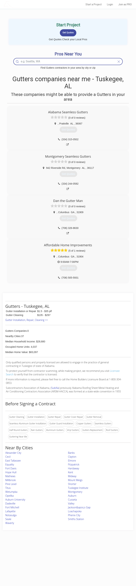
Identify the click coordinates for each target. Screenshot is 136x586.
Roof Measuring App (59, 560)
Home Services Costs (25, 553)
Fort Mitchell (12, 507)
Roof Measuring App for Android (65, 568)
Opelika (9, 495)
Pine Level (10, 484)
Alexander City (13, 452)
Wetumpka (11, 491)
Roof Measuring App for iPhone (65, 564)
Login (110, 4)
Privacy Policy (102, 557)
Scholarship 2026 (104, 553)
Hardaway (73, 468)
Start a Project (94, 4)
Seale (8, 519)
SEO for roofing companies (108, 568)
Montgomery (75, 491)
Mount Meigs (75, 480)
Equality (9, 464)
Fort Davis (10, 468)
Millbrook (10, 480)
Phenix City (74, 515)
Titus (8, 488)
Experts (53, 557)
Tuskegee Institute (78, 488)
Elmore (72, 460)
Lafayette (10, 511)
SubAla (55, 388)
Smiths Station (76, 519)
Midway (72, 476)
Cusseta (72, 499)
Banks (71, 452)
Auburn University (15, 499)
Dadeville (10, 503)
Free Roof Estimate (23, 564)
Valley (71, 503)
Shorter (72, 484)
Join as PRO (125, 4)
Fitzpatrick (73, 464)
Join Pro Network (58, 553)
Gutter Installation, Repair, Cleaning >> (26, 320)
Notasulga (10, 515)
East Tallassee (13, 460)
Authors (99, 560)
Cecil (7, 456)
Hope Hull (10, 472)
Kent (70, 472)
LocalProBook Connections (108, 564)
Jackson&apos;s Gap (79, 507)
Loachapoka (74, 511)
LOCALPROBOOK (24, 4)
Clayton (72, 456)
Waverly (9, 523)
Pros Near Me (21, 557)
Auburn (72, 495)
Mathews (10, 476)
